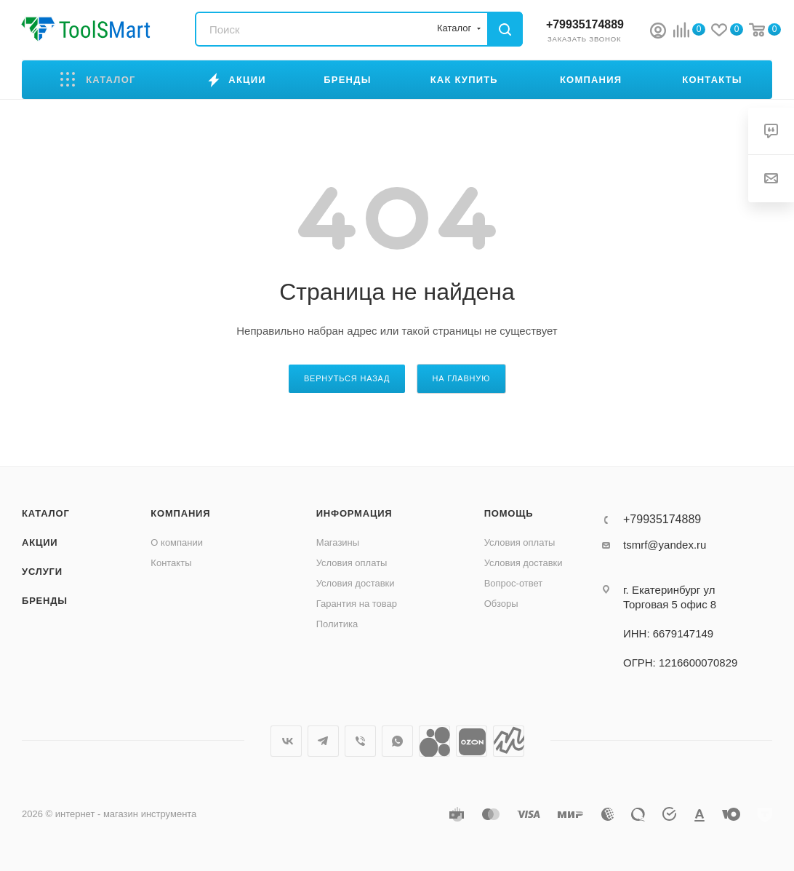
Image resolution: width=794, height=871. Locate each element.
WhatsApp (397, 741)
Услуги (42, 571)
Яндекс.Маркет (508, 741)
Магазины (338, 542)
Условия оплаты (352, 562)
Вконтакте (286, 741)
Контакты (171, 562)
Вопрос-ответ (513, 583)
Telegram (323, 741)
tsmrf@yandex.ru (664, 544)
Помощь (509, 513)
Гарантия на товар (356, 603)
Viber (360, 741)
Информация (354, 513)
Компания (180, 513)
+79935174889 (585, 24)
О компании (177, 542)
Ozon (471, 741)
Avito (434, 741)
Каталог (46, 513)
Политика (337, 624)
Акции (40, 542)
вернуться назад (347, 378)
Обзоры (501, 603)
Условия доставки (355, 583)
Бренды (45, 600)
